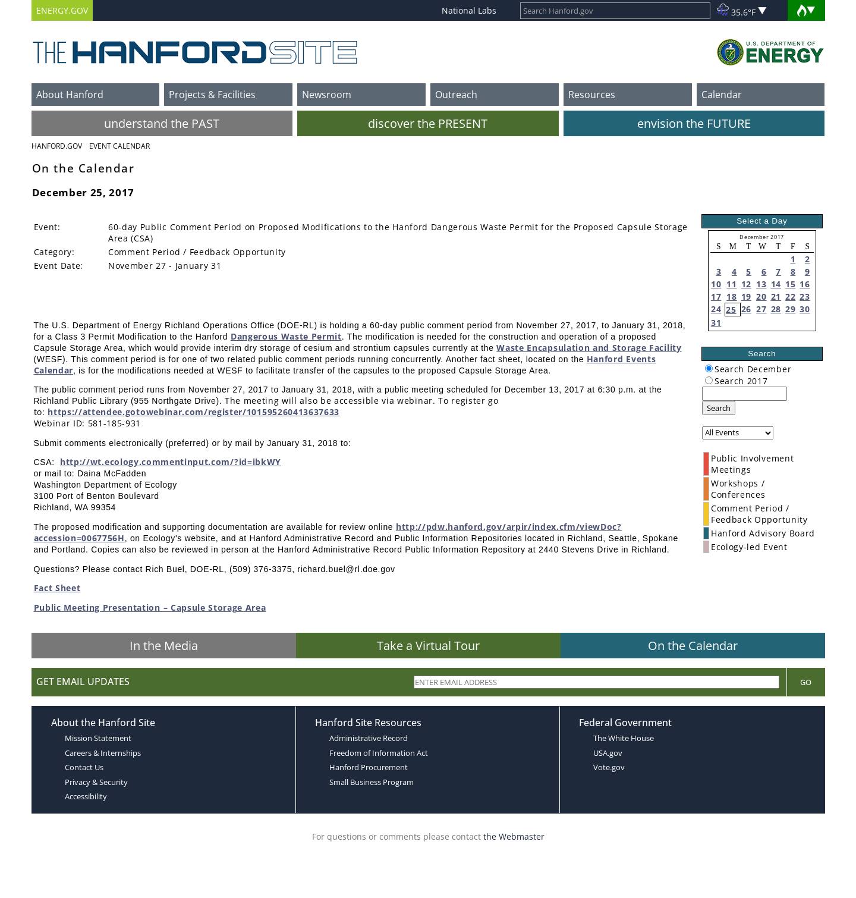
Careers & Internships (103, 753)
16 (805, 284)
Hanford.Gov (57, 146)
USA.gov (607, 753)
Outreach (456, 94)
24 (716, 309)
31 (716, 322)
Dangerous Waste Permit (286, 336)
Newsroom (326, 94)
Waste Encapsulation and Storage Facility (588, 347)
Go (805, 682)
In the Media (164, 646)
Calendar (721, 94)
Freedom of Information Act (378, 753)
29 (790, 309)
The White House (623, 738)
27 (761, 309)
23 (805, 296)
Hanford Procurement (368, 767)
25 (731, 309)
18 (731, 296)
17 (716, 296)
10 (716, 284)
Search (719, 408)
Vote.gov (609, 767)
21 (776, 296)
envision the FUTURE (694, 123)
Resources (591, 94)
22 (790, 296)
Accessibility (86, 796)
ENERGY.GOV (62, 10)
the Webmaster (514, 836)
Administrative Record (368, 738)
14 (776, 284)
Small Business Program (371, 782)
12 (746, 284)
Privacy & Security (96, 782)
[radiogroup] (709, 368)
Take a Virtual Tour (428, 646)
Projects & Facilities (212, 94)
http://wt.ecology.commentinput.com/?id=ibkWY (170, 461)
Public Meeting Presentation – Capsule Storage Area (150, 607)
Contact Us (84, 767)
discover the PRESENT (427, 123)
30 (805, 309)
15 (790, 284)
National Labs (469, 10)
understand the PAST (161, 123)
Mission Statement (98, 738)
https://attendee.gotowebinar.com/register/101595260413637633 (193, 411)
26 (746, 309)
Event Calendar (119, 146)
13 (761, 284)
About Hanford (69, 94)
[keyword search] (744, 394)
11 (731, 284)
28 (776, 309)
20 (761, 296)
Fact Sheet (57, 588)
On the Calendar (693, 646)
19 (746, 296)
